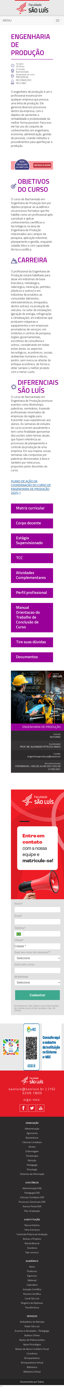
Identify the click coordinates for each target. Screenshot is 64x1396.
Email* (18, 915)
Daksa (41, 1382)
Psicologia (32, 1169)
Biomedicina (32, 1138)
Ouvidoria (32, 1248)
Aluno (32, 1267)
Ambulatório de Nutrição (32, 1322)
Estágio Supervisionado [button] (29, 540)
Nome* (18, 903)
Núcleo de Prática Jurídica (32, 1340)
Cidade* (19, 940)
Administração (32, 1129)
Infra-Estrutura (32, 1230)
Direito (32, 1147)
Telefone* (20, 928)
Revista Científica (32, 1294)
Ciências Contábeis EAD (32, 1197)
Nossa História (32, 1225)
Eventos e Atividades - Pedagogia (32, 1331)
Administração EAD (32, 1188)
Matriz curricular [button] (30, 508)
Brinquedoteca (32, 1358)
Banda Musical (32, 1243)
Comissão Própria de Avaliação (32, 1234)
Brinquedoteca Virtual (32, 1363)
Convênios (32, 1354)
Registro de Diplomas (32, 1303)
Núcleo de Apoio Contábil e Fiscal (32, 1349)
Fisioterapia (32, 1156)
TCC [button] (19, 558)
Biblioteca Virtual (32, 1372)
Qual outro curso (24, 964)
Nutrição (32, 1160)
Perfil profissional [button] (31, 593)
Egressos (32, 1276)
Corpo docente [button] (28, 523)
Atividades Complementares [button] (31, 575)
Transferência (32, 1307)
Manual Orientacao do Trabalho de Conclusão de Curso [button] (28, 617)
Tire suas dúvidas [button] (31, 642)
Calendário (32, 1285)
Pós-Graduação (32, 1211)
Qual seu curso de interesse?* (32, 952)
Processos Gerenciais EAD (32, 1202)
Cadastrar (37, 995)
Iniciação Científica (32, 1289)
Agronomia (32, 1133)
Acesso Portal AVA (32, 1206)
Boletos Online (32, 1335)
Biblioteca (32, 1367)
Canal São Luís (32, 1298)
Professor (32, 1271)
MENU (7, 20)
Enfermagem (32, 1151)
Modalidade (21, 976)
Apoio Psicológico (32, 1344)
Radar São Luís (32, 1326)
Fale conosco (32, 1252)
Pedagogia (32, 1165)
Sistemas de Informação (32, 1174)
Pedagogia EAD (32, 1193)
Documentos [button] (27, 657)
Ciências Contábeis (32, 1142)
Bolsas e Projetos (32, 1239)
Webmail (32, 1280)
